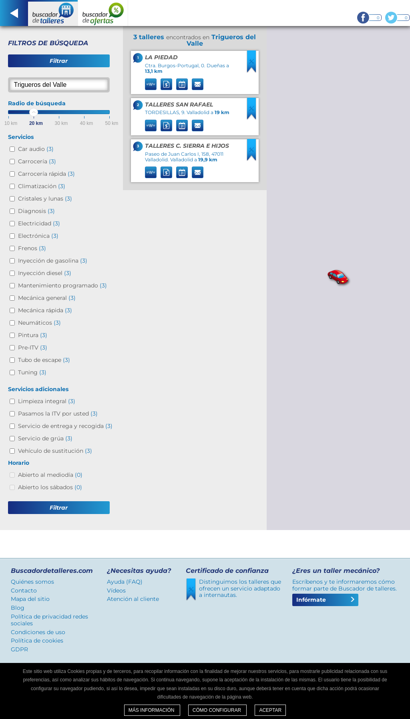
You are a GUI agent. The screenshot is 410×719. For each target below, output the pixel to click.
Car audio (36, 149)
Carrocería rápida (46, 173)
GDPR (19, 649)
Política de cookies (37, 640)
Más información (152, 710)
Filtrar (59, 60)
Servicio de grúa (45, 438)
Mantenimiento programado (62, 285)
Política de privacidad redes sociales (49, 620)
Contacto (24, 590)
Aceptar (270, 710)
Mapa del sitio (30, 599)
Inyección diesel (44, 273)
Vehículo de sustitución (55, 450)
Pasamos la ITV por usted (58, 413)
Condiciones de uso (38, 632)
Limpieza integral (46, 401)
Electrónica (38, 235)
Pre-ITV (32, 347)
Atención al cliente (133, 599)
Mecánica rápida (45, 310)
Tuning (32, 372)
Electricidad (39, 223)
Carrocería (37, 161)
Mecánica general (47, 297)
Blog (17, 607)
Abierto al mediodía (50, 474)
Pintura (32, 335)
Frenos (32, 248)
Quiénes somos (32, 581)
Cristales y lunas (45, 198)
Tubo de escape (44, 360)
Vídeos (116, 590)
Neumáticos (39, 322)
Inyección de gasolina (52, 260)
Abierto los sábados (50, 487)
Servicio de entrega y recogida (65, 426)
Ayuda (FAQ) (125, 581)
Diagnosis (36, 211)
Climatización (41, 186)
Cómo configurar (218, 710)
